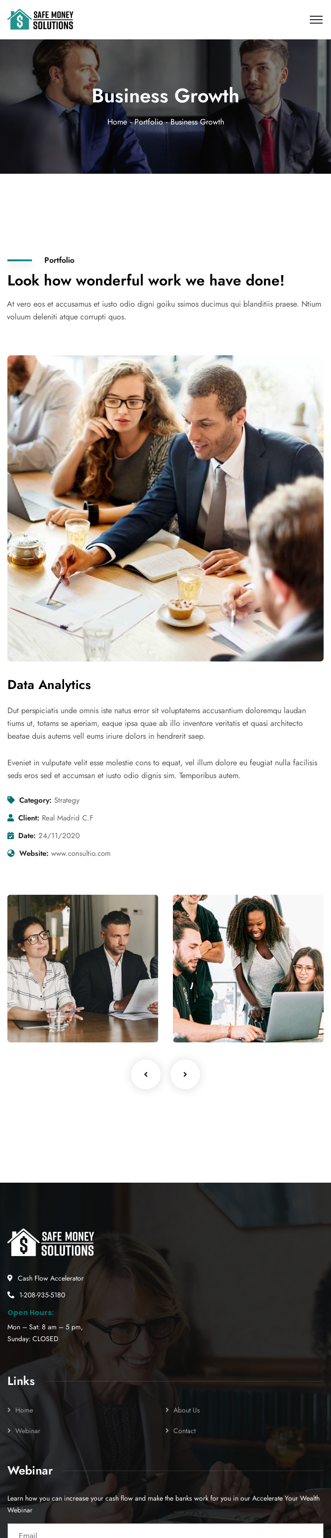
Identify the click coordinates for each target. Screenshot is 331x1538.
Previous (146, 1074)
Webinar (27, 1431)
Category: (35, 800)
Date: (27, 835)
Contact (184, 1431)
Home (117, 121)
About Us (186, 1410)
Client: (28, 818)
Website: (34, 853)
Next (185, 1074)
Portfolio (148, 121)
